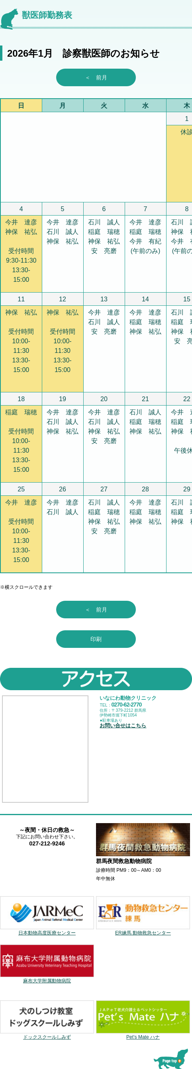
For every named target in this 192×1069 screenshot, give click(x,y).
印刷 (96, 639)
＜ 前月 (101, 77)
